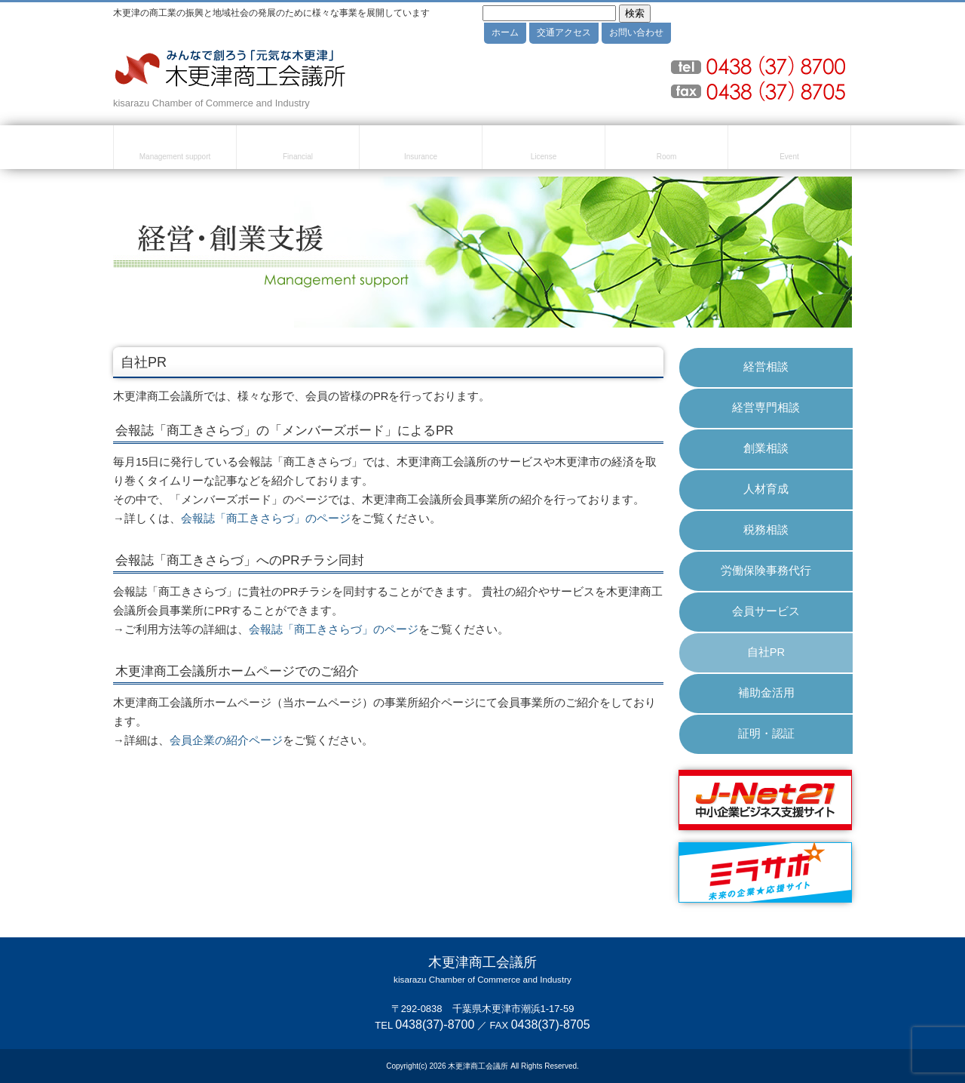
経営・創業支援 (175, 149)
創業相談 (766, 448)
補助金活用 (766, 693)
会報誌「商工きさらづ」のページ (266, 518)
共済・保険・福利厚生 (421, 149)
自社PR (766, 652)
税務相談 (766, 530)
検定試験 (543, 149)
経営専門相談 (766, 408)
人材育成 (766, 489)
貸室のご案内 (666, 149)
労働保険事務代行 (766, 571)
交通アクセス (564, 32)
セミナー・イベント (789, 149)
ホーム (505, 32)
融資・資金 (298, 149)
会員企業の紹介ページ (226, 740)
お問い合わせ (636, 32)
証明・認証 (766, 734)
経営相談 (766, 367)
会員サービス (766, 611)
